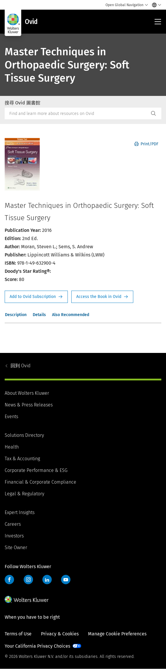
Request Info (36, 297)
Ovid (20, 365)
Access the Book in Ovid (102, 297)
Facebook (9, 579)
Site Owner (16, 547)
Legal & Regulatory (24, 493)
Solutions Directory (24, 435)
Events (11, 416)
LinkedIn (47, 579)
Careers (13, 524)
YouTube (65, 579)
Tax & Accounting (22, 458)
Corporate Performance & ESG (36, 470)
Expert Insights (19, 512)
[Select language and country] (155, 5)
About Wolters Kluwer (27, 393)
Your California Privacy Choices (37, 646)
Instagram (28, 579)
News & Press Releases (29, 405)
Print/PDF (146, 144)
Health (12, 447)
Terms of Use (18, 634)
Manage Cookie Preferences (117, 634)
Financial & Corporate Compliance (40, 482)
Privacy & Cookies (60, 634)
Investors (14, 536)
